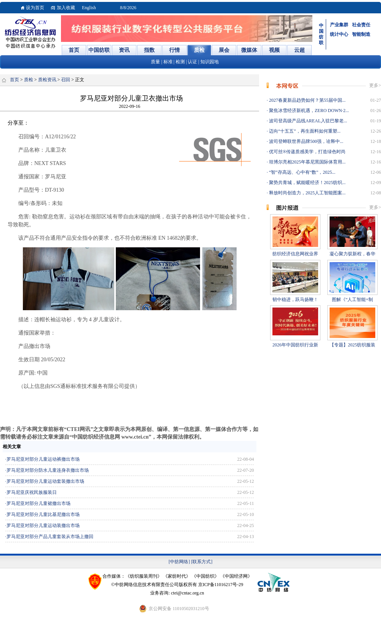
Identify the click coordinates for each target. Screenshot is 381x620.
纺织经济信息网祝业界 (295, 253)
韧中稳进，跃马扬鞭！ (295, 299)
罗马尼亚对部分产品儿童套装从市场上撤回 (49, 536)
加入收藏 (66, 7)
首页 (14, 79)
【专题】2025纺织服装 (352, 345)
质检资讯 (47, 79)
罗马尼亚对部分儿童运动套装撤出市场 (45, 481)
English (89, 7)
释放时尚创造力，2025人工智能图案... (307, 192)
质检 (28, 79)
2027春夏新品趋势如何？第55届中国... (307, 100)
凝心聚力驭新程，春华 (352, 253)
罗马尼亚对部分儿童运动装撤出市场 (43, 525)
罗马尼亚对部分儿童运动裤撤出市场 (43, 459)
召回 (65, 79)
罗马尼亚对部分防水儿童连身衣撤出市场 (47, 470)
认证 (192, 61)
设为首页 (35, 7)
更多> (375, 85)
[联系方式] (202, 561)
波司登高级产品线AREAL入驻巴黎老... (307, 120)
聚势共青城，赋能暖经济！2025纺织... (307, 182)
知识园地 (209, 61)
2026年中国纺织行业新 (295, 345)
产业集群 (339, 24)
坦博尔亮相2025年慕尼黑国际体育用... (307, 162)
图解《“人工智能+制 (352, 299)
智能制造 (361, 34)
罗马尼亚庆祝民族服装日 (31, 492)
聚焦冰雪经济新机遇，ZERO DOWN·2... (308, 110)
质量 (155, 61)
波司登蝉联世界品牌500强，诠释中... (305, 141)
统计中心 (339, 34)
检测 (180, 61)
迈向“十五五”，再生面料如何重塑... (304, 131)
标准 (168, 61)
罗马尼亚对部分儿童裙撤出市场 (38, 503)
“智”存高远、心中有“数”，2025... (301, 172)
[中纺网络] (179, 561)
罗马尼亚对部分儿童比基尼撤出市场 (43, 514)
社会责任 (361, 24)
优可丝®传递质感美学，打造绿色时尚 (307, 151)
